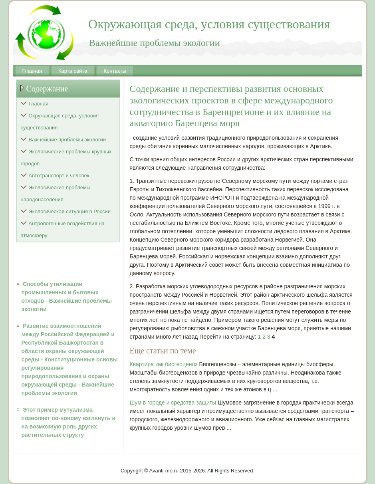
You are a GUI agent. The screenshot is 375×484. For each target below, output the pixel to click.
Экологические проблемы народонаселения (56, 193)
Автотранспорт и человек (59, 176)
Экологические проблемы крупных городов (66, 158)
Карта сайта (72, 71)
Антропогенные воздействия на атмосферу (63, 229)
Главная (32, 71)
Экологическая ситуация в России (70, 211)
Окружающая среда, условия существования (60, 122)
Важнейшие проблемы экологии (67, 140)
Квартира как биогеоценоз (164, 364)
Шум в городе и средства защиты (173, 402)
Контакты (114, 71)
